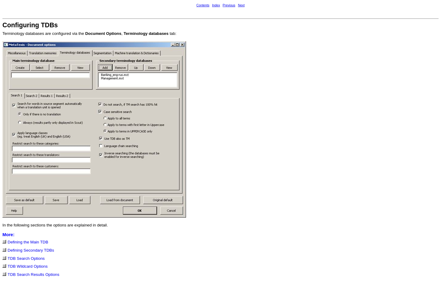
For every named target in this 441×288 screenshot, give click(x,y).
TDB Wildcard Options (28, 266)
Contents (202, 5)
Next (241, 5)
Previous (229, 5)
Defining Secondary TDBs (31, 250)
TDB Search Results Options (33, 274)
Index (216, 5)
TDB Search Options (26, 258)
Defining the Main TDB (28, 242)
